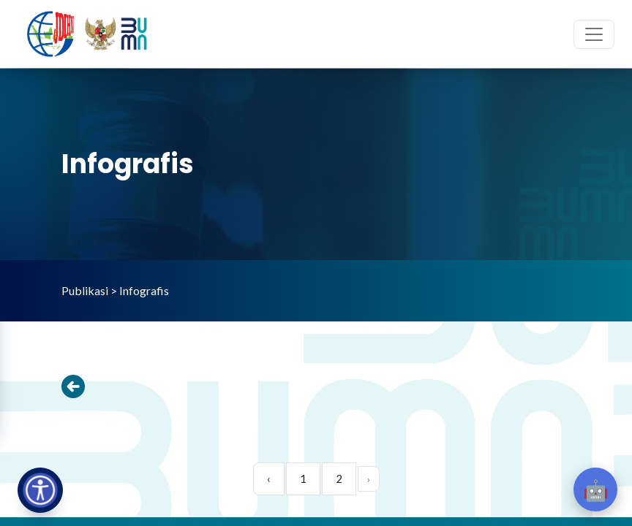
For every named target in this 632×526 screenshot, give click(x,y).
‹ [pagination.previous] (269, 478)
